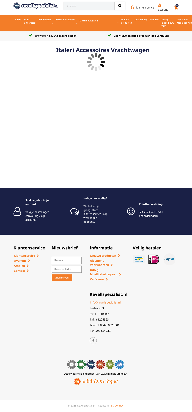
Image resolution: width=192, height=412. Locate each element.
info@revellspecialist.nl (105, 302)
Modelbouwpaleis (93, 20)
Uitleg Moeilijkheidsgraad (103, 272)
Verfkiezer (97, 279)
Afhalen (19, 266)
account (30, 219)
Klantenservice (24, 256)
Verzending (141, 19)
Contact (19, 271)
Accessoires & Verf (65, 19)
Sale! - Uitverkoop (30, 21)
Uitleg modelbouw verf (167, 22)
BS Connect (117, 405)
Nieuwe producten (126, 21)
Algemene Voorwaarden (99, 263)
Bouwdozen (45, 19)
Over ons (20, 261)
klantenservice (145, 7)
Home (18, 19)
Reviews (154, 19)
